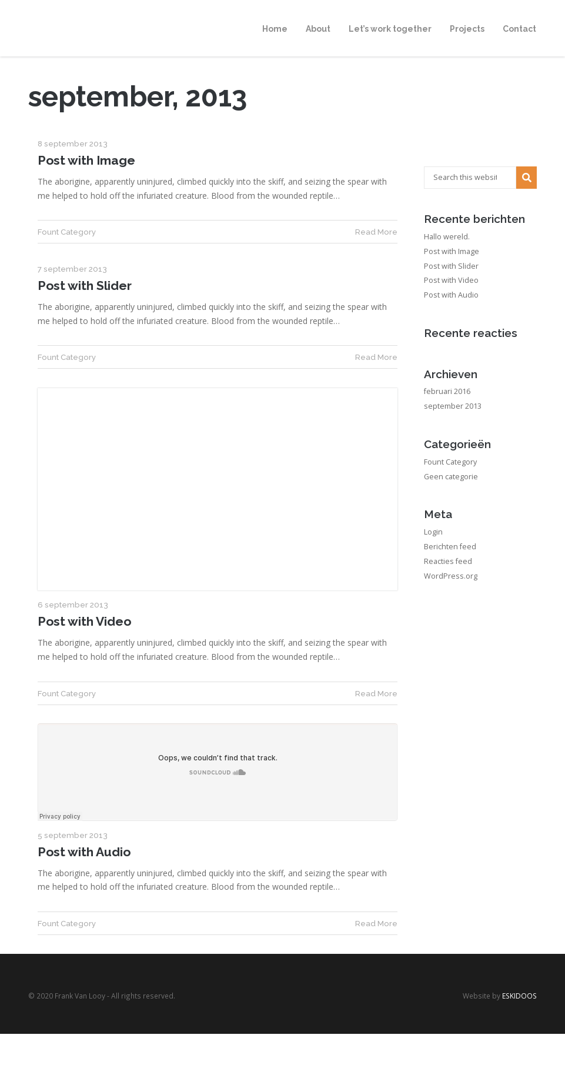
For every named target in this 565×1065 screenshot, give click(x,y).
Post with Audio (84, 851)
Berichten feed (450, 547)
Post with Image (86, 160)
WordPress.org (450, 576)
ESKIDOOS (519, 995)
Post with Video (84, 621)
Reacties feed (448, 561)
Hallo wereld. (447, 237)
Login (433, 532)
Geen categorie (451, 477)
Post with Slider (85, 285)
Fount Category (67, 231)
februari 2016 (447, 391)
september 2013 (453, 406)
